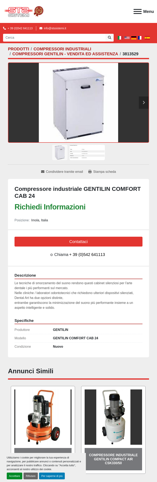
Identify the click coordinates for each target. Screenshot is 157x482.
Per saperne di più (52, 475)
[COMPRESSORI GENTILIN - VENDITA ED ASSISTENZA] (65, 54)
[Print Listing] (102, 172)
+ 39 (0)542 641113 (20, 28)
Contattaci (78, 241)
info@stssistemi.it (55, 28)
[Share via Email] (62, 172)
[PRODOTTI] (18, 49)
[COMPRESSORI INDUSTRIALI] (62, 49)
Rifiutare (31, 475)
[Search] (54, 38)
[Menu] (137, 11)
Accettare (14, 475)
